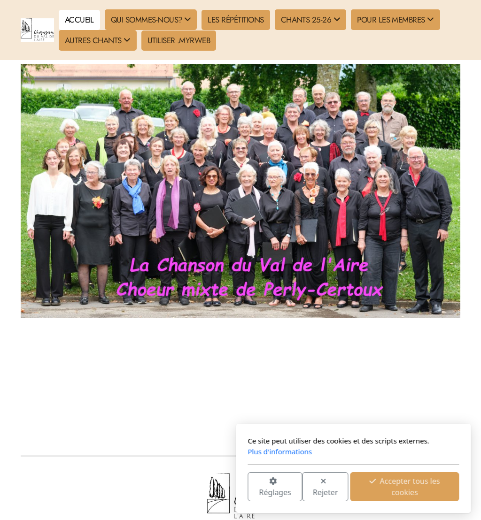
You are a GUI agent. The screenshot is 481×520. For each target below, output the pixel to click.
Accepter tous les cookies (291, 486)
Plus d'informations (167, 451)
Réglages (162, 487)
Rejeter (212, 487)
